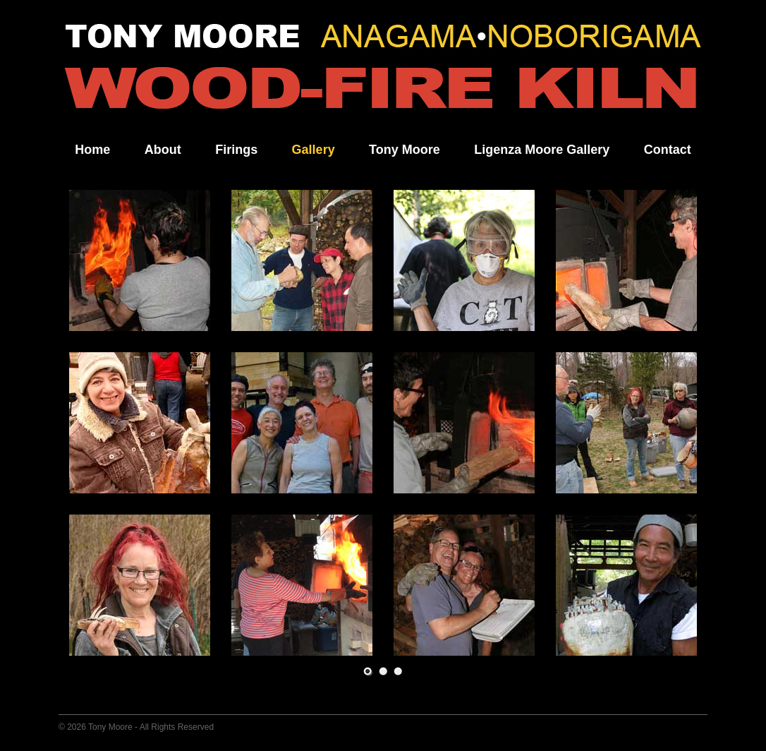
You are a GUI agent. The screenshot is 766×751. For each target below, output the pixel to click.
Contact (667, 150)
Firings (236, 150)
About (163, 150)
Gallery (313, 150)
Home (92, 150)
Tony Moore (404, 150)
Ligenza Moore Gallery (541, 150)
